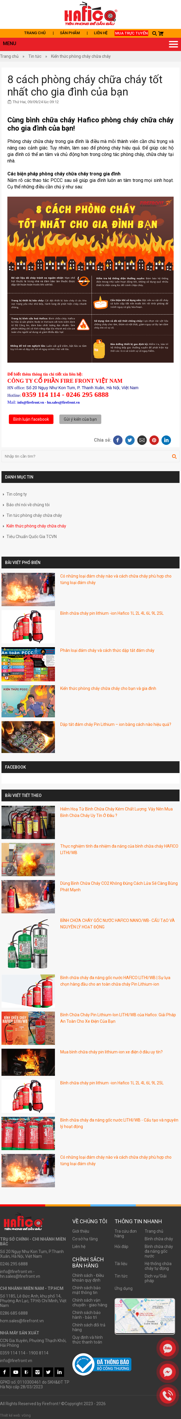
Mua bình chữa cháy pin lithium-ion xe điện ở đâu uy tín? (111, 1052)
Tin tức (34, 56)
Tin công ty (14, 494)
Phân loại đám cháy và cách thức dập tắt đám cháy (107, 650)
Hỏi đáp (121, 1246)
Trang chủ (35, 33)
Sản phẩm (70, 33)
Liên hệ (100, 33)
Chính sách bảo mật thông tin (86, 1290)
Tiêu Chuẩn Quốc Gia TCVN (29, 536)
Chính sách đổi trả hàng (88, 1327)
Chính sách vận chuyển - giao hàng (89, 1302)
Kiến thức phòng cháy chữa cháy (81, 56)
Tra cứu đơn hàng (126, 1233)
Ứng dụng (124, 1288)
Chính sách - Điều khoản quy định (88, 1277)
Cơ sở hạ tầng (85, 1239)
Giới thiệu (80, 1231)
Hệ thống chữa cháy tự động (158, 1266)
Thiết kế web (10, 1415)
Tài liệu (121, 1263)
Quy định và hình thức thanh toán (87, 1339)
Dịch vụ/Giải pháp (156, 1278)
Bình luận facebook (31, 419)
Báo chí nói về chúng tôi (25, 504)
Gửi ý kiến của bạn (80, 419)
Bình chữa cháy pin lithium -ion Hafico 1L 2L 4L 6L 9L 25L (112, 613)
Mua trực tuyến (131, 33)
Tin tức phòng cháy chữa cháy (31, 515)
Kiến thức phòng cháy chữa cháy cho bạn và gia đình (108, 688)
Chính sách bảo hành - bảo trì (86, 1315)
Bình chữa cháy (159, 1239)
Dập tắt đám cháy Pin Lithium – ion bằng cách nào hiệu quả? (115, 724)
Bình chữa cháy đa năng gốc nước (159, 1251)
